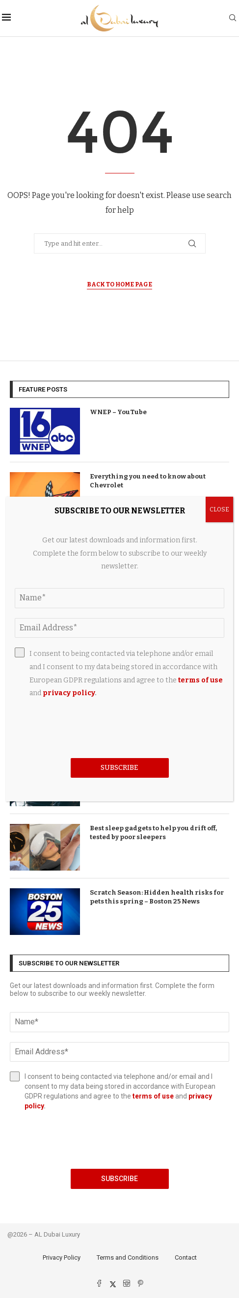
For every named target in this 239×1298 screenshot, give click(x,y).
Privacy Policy (61, 1257)
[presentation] (119, 1140)
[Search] (233, 18)
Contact (186, 1257)
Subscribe (119, 1179)
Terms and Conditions (128, 1257)
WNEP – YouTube (118, 412)
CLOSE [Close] (219, 509)
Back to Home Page (119, 284)
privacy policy (69, 693)
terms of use (153, 1096)
